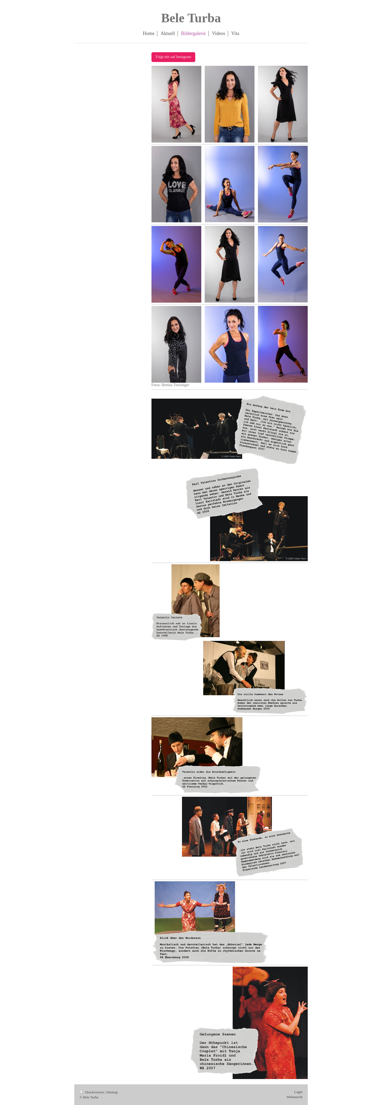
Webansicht (294, 1097)
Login (298, 1092)
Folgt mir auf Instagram (173, 57)
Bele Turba (191, 18)
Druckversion (92, 1092)
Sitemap (112, 1092)
